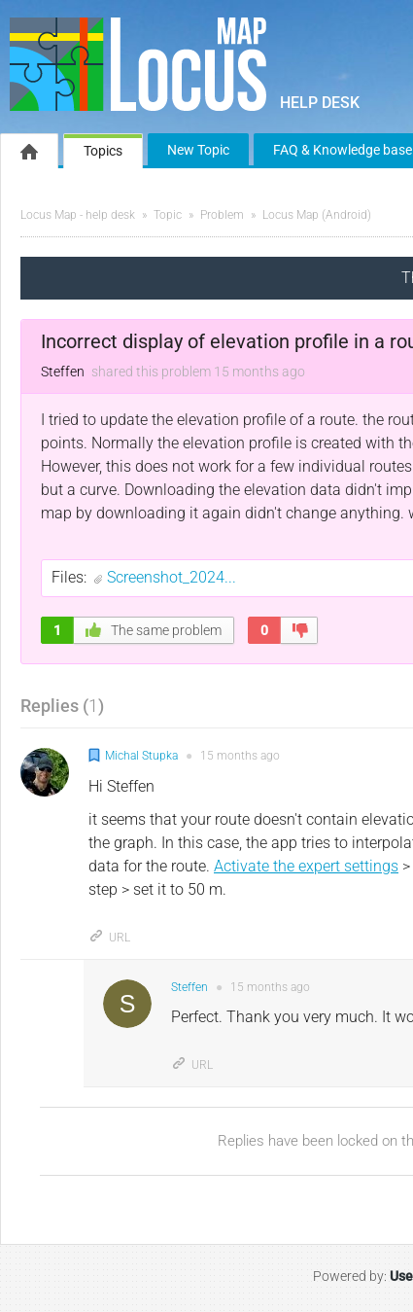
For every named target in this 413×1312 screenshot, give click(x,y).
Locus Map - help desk (77, 215)
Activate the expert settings (306, 866)
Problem (222, 215)
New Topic (198, 150)
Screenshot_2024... (171, 577)
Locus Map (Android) (316, 215)
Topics (103, 151)
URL (109, 937)
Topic (168, 215)
